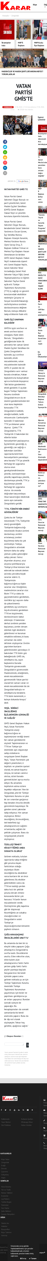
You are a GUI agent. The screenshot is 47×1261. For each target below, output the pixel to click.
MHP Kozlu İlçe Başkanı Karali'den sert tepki (42, 336)
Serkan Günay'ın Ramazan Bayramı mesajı (41, 375)
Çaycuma (4, 1171)
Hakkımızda (5, 1119)
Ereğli (3, 1165)
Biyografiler (5, 1229)
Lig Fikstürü (5, 1199)
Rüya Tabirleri (6, 1232)
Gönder (28, 1045)
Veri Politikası (6, 1125)
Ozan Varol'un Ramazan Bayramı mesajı (41, 548)
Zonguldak (15, 16)
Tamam (32, 1258)
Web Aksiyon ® (40, 1253)
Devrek (4, 1168)
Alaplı (3, 1178)
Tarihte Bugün (6, 1202)
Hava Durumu (6, 1187)
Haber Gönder (26, 1125)
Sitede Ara (5, 1223)
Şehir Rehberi (6, 1211)
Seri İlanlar (5, 1208)
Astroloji (4, 1235)
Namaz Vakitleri (6, 1193)
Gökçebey (5, 1174)
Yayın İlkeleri (6, 1122)
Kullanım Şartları (27, 1119)
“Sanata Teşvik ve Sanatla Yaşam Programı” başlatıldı (42, 223)
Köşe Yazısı (5, 1159)
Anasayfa (5, 16)
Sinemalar (5, 1205)
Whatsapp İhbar (27, 1122)
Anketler (4, 1226)
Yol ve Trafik (6, 1190)
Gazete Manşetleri (8, 1214)
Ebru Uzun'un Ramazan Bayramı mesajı (41, 525)
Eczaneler (4, 1196)
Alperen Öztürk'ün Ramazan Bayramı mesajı (42, 425)
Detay (23, 1258)
